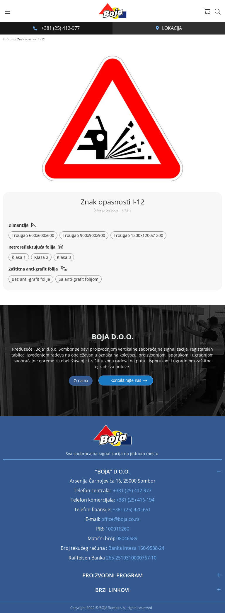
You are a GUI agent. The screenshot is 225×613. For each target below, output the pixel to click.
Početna (8, 39)
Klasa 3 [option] (64, 257)
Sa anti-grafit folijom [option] (78, 279)
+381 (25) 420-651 (131, 509)
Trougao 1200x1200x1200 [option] (138, 235)
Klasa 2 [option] (41, 257)
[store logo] (112, 11)
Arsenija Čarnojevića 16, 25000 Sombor (157, 28)
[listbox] (112, 236)
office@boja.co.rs (120, 519)
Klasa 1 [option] (19, 257)
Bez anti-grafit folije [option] (31, 279)
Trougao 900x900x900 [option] (84, 235)
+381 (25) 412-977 (56, 28)
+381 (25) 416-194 (135, 500)
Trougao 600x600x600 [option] (33, 235)
